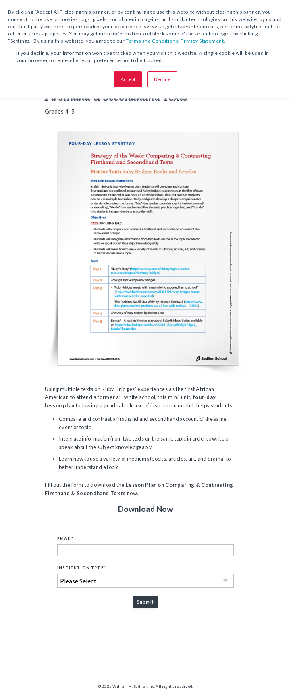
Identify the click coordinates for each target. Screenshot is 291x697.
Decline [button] (162, 79)
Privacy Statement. (203, 41)
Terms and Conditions (152, 41)
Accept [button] (128, 79)
